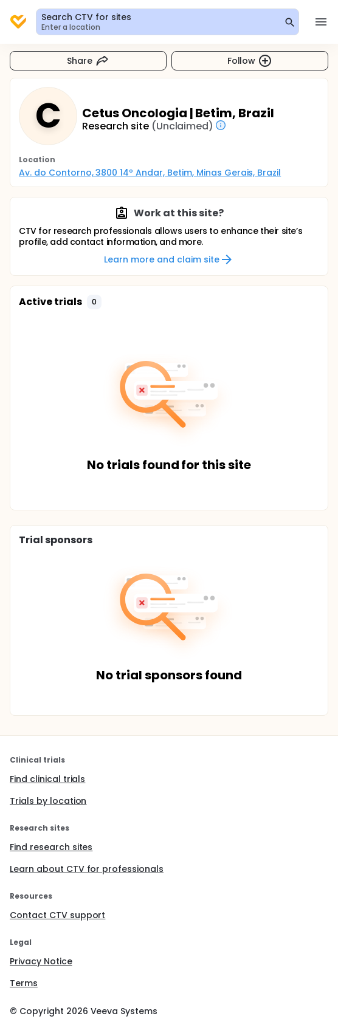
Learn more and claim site (168, 259)
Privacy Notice (41, 961)
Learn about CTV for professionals (87, 869)
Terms (24, 983)
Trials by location (48, 801)
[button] (94, 302)
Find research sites (51, 847)
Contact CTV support (57, 915)
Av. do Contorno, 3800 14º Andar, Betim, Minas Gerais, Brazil (150, 172)
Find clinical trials (47, 779)
